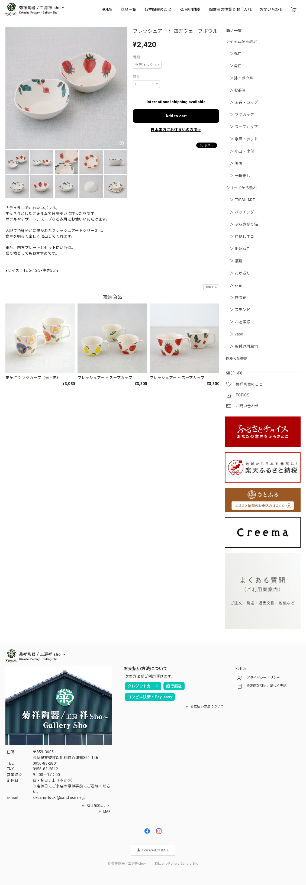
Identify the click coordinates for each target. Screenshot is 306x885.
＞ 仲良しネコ (240, 236)
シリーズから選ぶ (241, 188)
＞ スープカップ (242, 127)
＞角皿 (233, 66)
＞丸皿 (233, 53)
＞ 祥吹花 (236, 297)
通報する (211, 287)
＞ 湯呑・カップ (242, 102)
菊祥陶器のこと (158, 9)
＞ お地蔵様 (238, 322)
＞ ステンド (238, 310)
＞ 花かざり (238, 273)
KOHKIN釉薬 (190, 9)
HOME (107, 9)
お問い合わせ (271, 9)
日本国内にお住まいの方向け (176, 130)
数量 (136, 77)
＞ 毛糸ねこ (238, 249)
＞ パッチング (240, 212)
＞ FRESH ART (240, 200)
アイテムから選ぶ (241, 41)
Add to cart (176, 116)
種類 (136, 57)
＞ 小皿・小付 (240, 151)
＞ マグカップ (240, 114)
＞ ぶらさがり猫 (242, 224)
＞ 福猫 (234, 261)
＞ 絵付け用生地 (242, 346)
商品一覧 (128, 9)
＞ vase (234, 334)
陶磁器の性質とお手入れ (230, 9)
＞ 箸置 (234, 163)
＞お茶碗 (236, 90)
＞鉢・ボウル (239, 78)
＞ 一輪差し (238, 175)
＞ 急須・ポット (242, 139)
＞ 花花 (234, 285)
